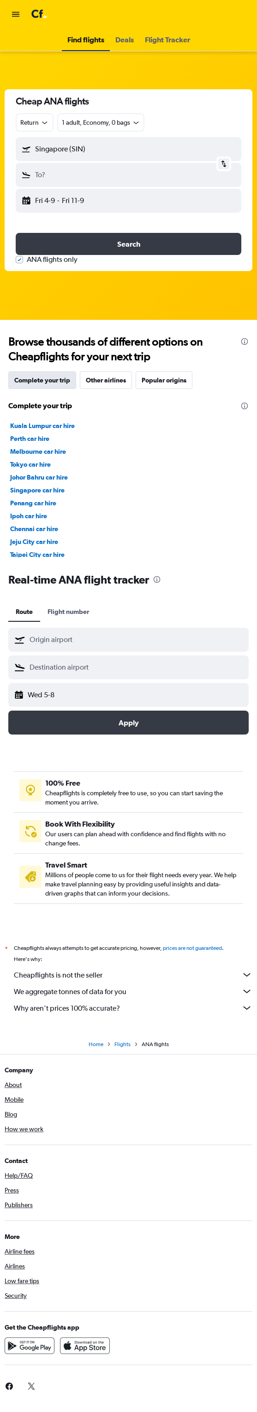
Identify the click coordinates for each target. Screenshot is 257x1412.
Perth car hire (29, 438)
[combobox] (35, 122)
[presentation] (244, 341)
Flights (122, 1044)
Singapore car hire (37, 490)
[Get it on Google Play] (29, 1345)
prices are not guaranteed (192, 948)
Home (96, 1044)
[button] (16, 14)
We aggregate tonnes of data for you (133, 991)
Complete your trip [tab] (42, 380)
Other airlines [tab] (106, 380)
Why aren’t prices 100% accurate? (133, 1007)
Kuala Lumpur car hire (42, 425)
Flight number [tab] (68, 611)
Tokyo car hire (30, 464)
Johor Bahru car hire (39, 477)
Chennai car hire (34, 528)
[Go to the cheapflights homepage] (65, 14)
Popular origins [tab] (164, 380)
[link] (31, 1386)
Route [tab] (24, 611)
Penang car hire (33, 503)
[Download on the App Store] (85, 1345)
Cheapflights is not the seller (133, 974)
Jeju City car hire (34, 541)
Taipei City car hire (37, 554)
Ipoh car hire (28, 516)
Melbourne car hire (38, 451)
